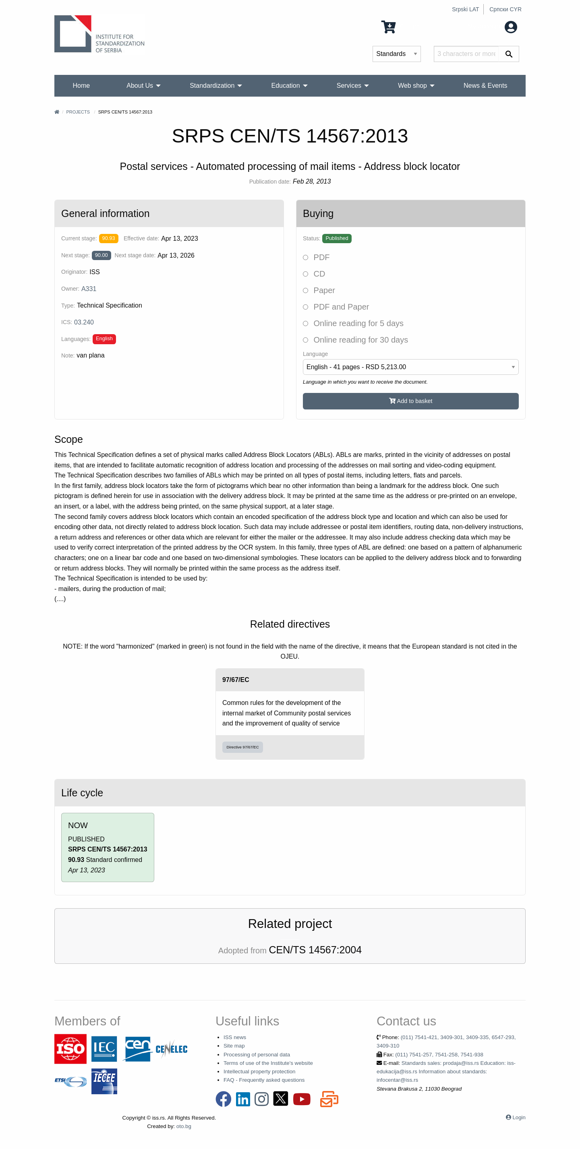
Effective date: (141, 238)
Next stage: (75, 255)
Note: (68, 355)
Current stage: (79, 238)
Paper (319, 290)
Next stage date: (135, 255)
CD (314, 273)
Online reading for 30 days (355, 339)
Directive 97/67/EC (243, 747)
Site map (234, 1046)
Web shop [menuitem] (412, 85)
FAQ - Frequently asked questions (264, 1080)
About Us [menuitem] (139, 85)
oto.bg (183, 1126)
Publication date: (270, 181)
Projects (78, 112)
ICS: (66, 322)
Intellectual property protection (260, 1071)
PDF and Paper (336, 306)
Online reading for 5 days (353, 323)
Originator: (74, 272)
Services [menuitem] (349, 85)
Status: (312, 238)
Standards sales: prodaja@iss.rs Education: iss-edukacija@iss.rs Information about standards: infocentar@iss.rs (446, 1071)
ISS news (235, 1037)
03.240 (84, 322)
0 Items (401, 26)
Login (519, 1117)
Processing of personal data (257, 1055)
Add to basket (410, 401)
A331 (88, 288)
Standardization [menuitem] (212, 85)
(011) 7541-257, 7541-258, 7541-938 (439, 1055)
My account (492, 26)
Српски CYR (505, 9)
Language (315, 354)
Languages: (76, 339)
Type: (68, 305)
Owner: (70, 288)
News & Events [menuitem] (485, 85)
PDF (316, 257)
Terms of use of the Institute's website (268, 1063)
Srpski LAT (465, 9)
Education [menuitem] (285, 85)
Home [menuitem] (81, 85)
